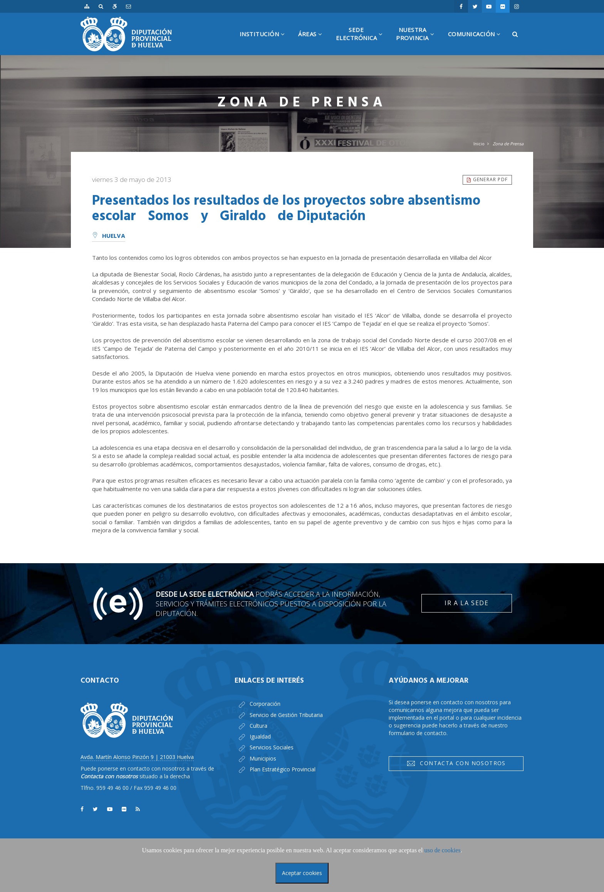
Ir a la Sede (466, 603)
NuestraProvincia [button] (418, 40)
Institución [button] (265, 43)
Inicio (479, 143)
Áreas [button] (313, 43)
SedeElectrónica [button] (362, 40)
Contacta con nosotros (456, 763)
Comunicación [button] (477, 43)
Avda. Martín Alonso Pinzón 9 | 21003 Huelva (137, 757)
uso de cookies (442, 850)
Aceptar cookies (302, 873)
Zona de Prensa (508, 143)
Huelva (108, 236)
